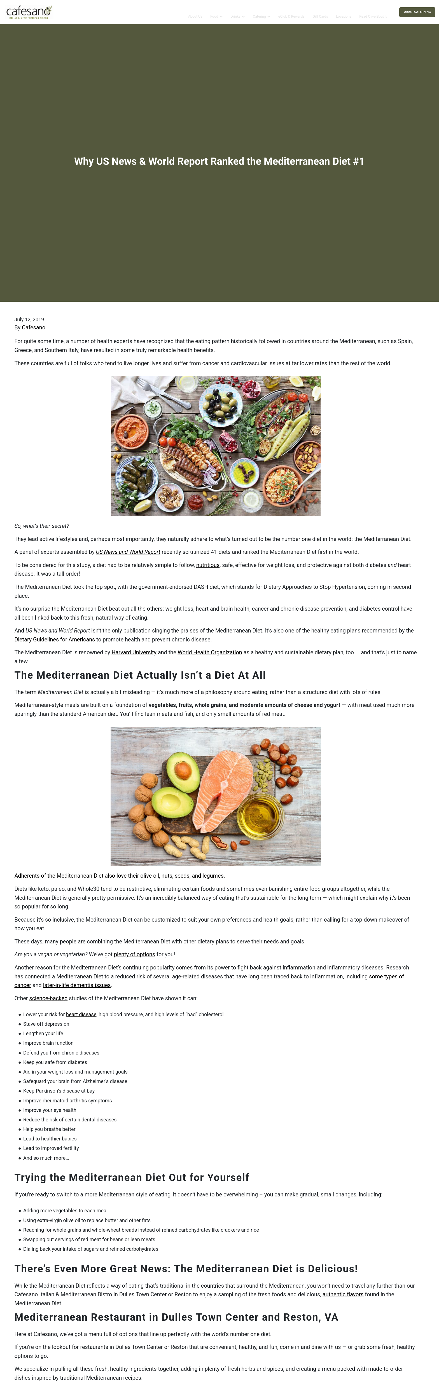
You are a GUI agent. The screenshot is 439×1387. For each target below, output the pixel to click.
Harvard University (134, 652)
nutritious (208, 565)
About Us (195, 12)
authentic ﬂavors (343, 1294)
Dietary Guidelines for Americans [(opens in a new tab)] (54, 639)
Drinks (235, 12)
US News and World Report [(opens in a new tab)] (128, 552)
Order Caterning (417, 12)
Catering (259, 12)
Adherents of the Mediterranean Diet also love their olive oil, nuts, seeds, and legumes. (119, 876)
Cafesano (33, 327)
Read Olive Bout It (373, 12)
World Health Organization (210, 652)
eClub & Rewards (291, 12)
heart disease (81, 1014)
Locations (343, 12)
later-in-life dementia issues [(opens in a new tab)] (77, 985)
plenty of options (134, 954)
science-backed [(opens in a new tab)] (48, 998)
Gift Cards (320, 12)
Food (214, 12)
